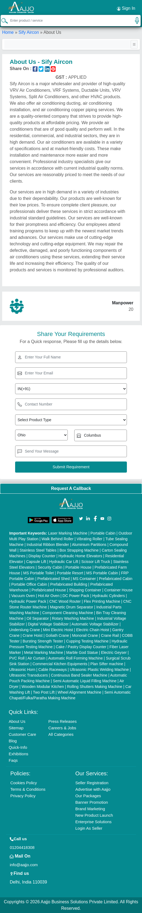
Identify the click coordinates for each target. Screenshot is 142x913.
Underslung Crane (24, 630)
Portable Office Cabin (29, 584)
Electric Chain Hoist (92, 630)
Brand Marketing (90, 808)
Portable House (78, 567)
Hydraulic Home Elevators (80, 556)
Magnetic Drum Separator (71, 607)
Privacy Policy (22, 795)
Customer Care (22, 734)
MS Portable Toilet (38, 573)
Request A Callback (71, 488)
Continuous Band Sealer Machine (79, 675)
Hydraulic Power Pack (27, 601)
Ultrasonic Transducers (28, 675)
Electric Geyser (114, 652)
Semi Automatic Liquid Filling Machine (85, 681)
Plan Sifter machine (106, 664)
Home (8, 32)
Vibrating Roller (89, 539)
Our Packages (88, 795)
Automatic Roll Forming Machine (75, 658)
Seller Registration (92, 782)
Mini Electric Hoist (58, 630)
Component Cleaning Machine (67, 613)
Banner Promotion (91, 802)
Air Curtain (36, 658)
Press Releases (62, 721)
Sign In (126, 8)
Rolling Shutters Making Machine (94, 686)
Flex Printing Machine (102, 601)
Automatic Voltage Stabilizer (95, 624)
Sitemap (16, 728)
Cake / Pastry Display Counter (81, 647)
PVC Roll (17, 658)
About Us (17, 721)
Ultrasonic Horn (22, 669)
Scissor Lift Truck (95, 561)
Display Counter (42, 556)
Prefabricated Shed (53, 578)
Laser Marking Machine (67, 533)
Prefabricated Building (68, 584)
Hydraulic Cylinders (108, 596)
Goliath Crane (57, 635)
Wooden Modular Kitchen (43, 686)
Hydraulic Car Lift (63, 561)
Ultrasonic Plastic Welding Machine (99, 669)
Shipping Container (85, 590)
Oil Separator (38, 618)
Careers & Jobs (62, 728)
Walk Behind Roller (58, 539)
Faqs (13, 760)
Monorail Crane (85, 635)
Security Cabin (50, 567)
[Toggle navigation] (134, 44)
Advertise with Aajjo (92, 789)
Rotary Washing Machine (73, 618)
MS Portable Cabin (102, 573)
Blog (13, 741)
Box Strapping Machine (79, 550)
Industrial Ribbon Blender (48, 544)
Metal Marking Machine (43, 652)
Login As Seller (88, 828)
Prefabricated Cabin (116, 578)
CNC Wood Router (65, 601)
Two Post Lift (44, 692)
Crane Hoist (33, 635)
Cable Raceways (52, 669)
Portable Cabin (103, 533)
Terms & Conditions (27, 789)
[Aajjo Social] (81, 518)
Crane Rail (110, 635)
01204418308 (22, 847)
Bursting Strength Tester (43, 641)
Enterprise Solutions (93, 821)
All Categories (60, 734)
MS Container (84, 578)
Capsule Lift (36, 561)
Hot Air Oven (48, 596)
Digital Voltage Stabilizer (48, 624)
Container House (118, 590)
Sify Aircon (28, 32)
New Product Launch (94, 815)
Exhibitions (18, 754)
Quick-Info (18, 747)
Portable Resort (70, 573)
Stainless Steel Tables (37, 550)
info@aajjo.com (24, 864)
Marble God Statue (82, 652)
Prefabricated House (49, 590)
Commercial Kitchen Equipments (59, 664)
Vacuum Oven (23, 596)
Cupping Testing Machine (87, 641)
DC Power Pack (76, 596)
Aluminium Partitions (89, 544)
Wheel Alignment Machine (79, 692)
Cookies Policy (23, 782)
